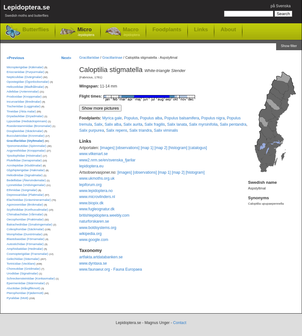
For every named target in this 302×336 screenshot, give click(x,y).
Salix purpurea (91, 130)
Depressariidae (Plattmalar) (25, 194)
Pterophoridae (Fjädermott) (25, 293)
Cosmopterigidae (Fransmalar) (27, 253)
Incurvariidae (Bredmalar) (24, 101)
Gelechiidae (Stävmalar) (23, 259)
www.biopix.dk (91, 203)
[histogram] (178, 148)
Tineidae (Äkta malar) (21, 111)
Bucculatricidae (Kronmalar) (25, 135)
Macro (131, 32)
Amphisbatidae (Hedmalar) (25, 248)
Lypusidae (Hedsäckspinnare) (27, 121)
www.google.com (93, 239)
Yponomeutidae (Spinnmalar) (26, 145)
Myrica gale (112, 118)
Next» (66, 58)
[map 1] (147, 148)
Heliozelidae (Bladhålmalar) (25, 86)
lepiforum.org (90, 185)
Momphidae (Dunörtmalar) (24, 234)
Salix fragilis (155, 124)
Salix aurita (132, 124)
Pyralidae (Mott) (17, 298)
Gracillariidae (89, 57)
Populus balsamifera (181, 118)
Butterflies (35, 30)
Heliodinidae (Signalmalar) (25, 175)
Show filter (289, 46)
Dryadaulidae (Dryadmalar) (25, 116)
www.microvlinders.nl (97, 197)
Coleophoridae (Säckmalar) (25, 229)
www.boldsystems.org (97, 227)
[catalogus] (197, 148)
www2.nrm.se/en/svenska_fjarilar (107, 160)
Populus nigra (213, 118)
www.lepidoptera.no (96, 191)
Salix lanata (177, 124)
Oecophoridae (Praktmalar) (25, 219)
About (228, 29)
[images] (107, 148)
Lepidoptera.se (26, 11)
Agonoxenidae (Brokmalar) (25, 204)
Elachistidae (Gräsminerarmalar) (29, 199)
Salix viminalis (166, 130)
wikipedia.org (90, 233)
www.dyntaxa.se (93, 263)
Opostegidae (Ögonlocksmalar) (28, 81)
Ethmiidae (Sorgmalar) (22, 190)
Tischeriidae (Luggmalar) (23, 106)
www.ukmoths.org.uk (97, 178)
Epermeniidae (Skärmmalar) (26, 283)
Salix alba (112, 124)
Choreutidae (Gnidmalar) (23, 268)
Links (201, 29)
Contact (179, 323)
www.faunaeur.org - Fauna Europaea (110, 269)
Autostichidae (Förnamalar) (25, 244)
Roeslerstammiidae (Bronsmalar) (29, 126)
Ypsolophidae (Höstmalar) (24, 155)
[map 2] (161, 148)
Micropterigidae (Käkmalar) (25, 67)
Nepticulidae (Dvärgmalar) (24, 77)
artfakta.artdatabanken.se (101, 257)
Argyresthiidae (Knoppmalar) (26, 150)
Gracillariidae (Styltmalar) (25, 140)
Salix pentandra (233, 124)
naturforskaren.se (94, 221)
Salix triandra (140, 130)
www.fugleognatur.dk (97, 209)
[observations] (128, 148)
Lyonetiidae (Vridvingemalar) (26, 185)
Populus (131, 118)
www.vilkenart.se (93, 154)
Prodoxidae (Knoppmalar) (24, 96)
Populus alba (151, 118)
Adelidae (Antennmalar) (23, 91)
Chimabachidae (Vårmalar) (25, 214)
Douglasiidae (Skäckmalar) (25, 131)
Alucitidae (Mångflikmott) (23, 288)
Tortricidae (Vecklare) (21, 263)
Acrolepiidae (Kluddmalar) (24, 165)
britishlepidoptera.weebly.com (104, 215)
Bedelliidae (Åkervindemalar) (26, 180)
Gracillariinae (112, 57)
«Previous (15, 58)
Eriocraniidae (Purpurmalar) (25, 72)
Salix (98, 124)
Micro (85, 32)
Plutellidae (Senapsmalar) (24, 160)
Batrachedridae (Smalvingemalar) (29, 224)
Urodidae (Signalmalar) (22, 273)
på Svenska (280, 6)
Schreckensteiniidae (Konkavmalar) (31, 278)
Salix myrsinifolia (203, 124)
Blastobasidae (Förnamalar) (25, 239)
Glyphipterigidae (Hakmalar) (26, 170)
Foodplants (166, 29)
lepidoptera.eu (91, 166)
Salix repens (116, 130)
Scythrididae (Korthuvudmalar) (27, 209)
